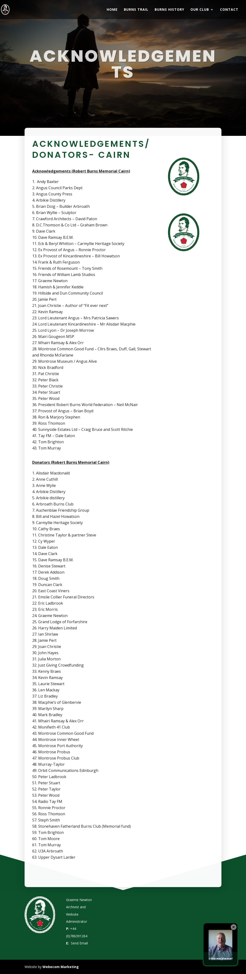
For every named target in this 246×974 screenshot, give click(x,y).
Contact (229, 10)
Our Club (199, 10)
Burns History (169, 10)
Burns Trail (136, 10)
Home (112, 10)
